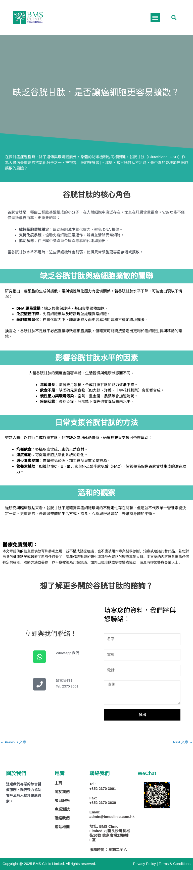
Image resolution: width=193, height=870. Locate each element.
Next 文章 (182, 742)
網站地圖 (62, 827)
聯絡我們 (62, 818)
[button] (174, 18)
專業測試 (62, 809)
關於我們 (62, 792)
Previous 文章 (13, 742)
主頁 (58, 783)
